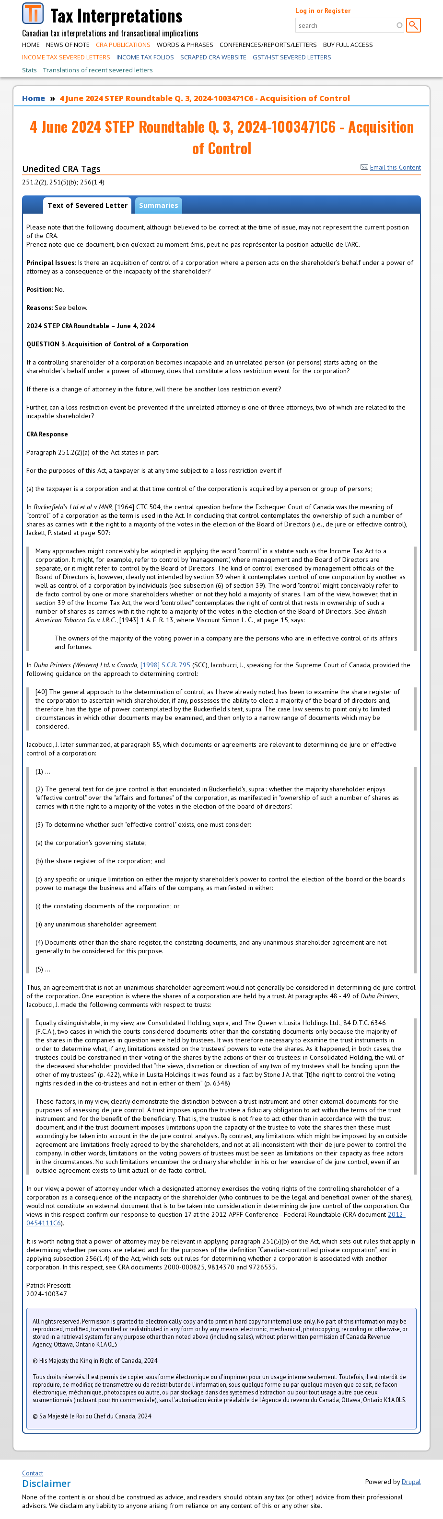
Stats (29, 70)
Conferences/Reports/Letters (268, 44)
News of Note (68, 44)
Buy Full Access (348, 44)
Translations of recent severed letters (98, 70)
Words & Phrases (185, 44)
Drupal (411, 1481)
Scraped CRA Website (213, 57)
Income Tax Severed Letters (66, 57)
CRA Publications (123, 44)
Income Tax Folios (145, 57)
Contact (32, 1473)
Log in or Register (322, 10)
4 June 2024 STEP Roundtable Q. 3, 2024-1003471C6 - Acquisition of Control (204, 98)
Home (31, 44)
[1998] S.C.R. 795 (165, 665)
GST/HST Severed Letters (292, 57)
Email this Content (391, 167)
